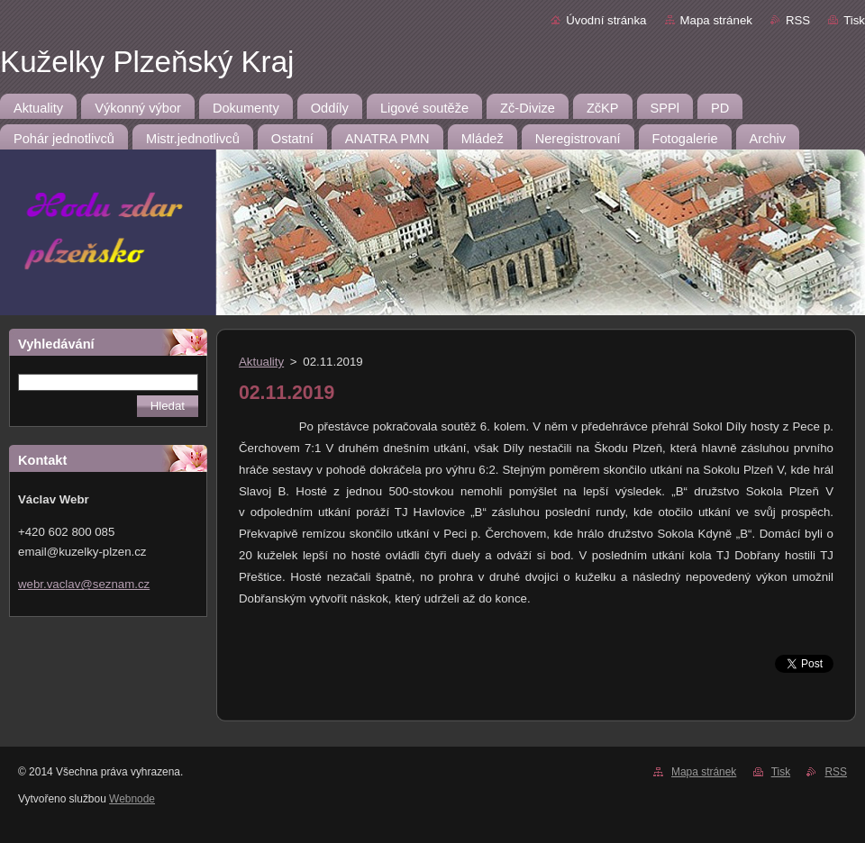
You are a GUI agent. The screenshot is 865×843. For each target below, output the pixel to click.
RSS (798, 20)
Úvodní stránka (606, 20)
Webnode (132, 799)
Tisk (854, 20)
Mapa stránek (716, 20)
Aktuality (261, 361)
